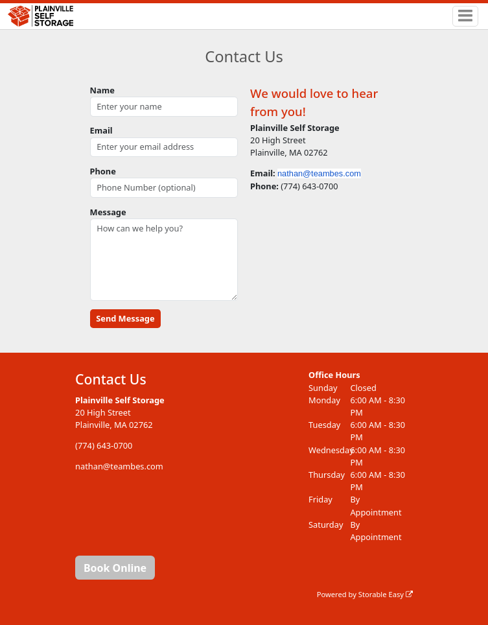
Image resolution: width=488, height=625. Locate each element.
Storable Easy (385, 594)
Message (108, 212)
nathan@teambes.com (319, 173)
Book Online (115, 568)
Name (102, 90)
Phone (103, 171)
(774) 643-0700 (103, 445)
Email (101, 130)
